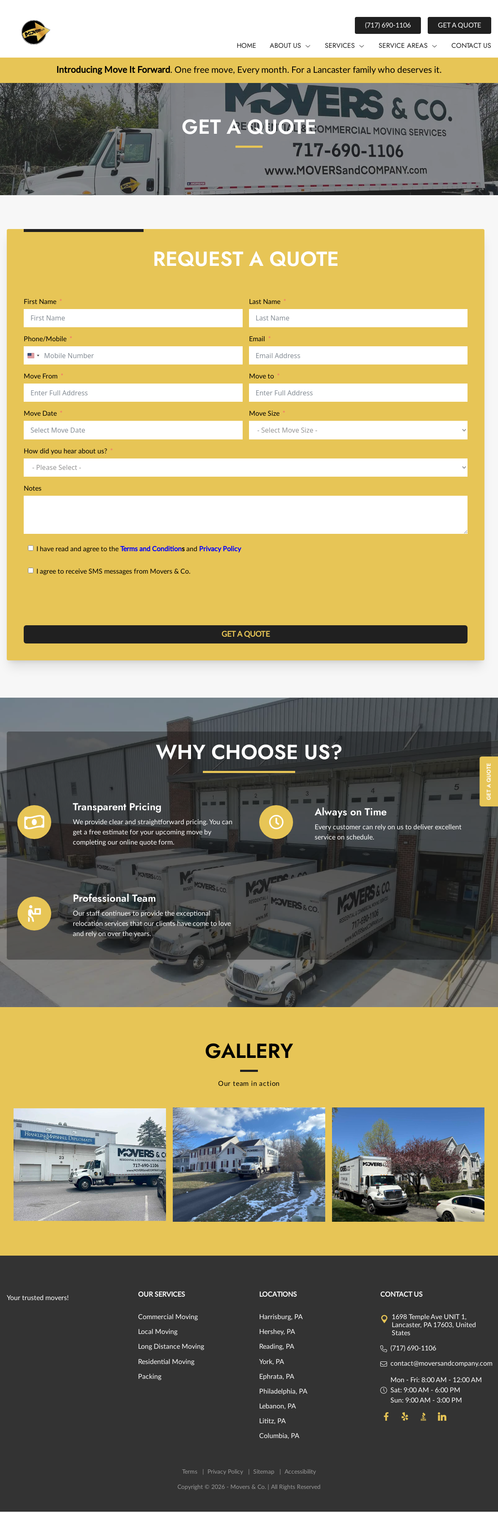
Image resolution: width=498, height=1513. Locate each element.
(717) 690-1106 (388, 25)
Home (246, 45)
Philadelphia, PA (283, 1393)
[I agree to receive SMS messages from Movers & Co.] (246, 571)
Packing (149, 1378)
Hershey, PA (277, 1333)
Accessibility (300, 1473)
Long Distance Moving (171, 1348)
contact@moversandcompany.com (441, 1364)
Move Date (40, 415)
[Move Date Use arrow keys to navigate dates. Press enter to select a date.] (133, 431)
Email (257, 340)
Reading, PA (276, 1348)
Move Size (264, 415)
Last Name (264, 303)
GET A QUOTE (245, 636)
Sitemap (264, 1473)
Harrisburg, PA (281, 1318)
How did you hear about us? (65, 452)
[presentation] (88, 603)
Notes (33, 490)
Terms (190, 1473)
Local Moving (157, 1333)
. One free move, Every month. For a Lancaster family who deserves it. (249, 71)
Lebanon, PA (277, 1408)
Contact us (471, 45)
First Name (40, 303)
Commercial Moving (168, 1318)
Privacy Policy (220, 550)
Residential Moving (166, 1363)
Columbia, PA (279, 1437)
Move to (261, 378)
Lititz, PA (272, 1422)
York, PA (271, 1363)
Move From (41, 378)
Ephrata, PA (276, 1378)
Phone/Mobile (45, 340)
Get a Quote (459, 25)
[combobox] (33, 357)
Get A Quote (489, 781)
